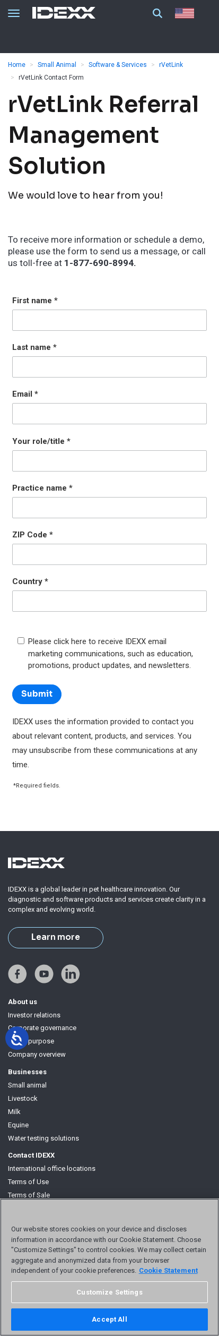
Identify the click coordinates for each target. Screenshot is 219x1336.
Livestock (23, 1098)
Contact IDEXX (31, 1155)
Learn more (55, 937)
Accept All (109, 1319)
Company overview (37, 1054)
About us (22, 1002)
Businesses (27, 1072)
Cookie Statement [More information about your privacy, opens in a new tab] (168, 1270)
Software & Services (118, 64)
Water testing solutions (43, 1138)
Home (16, 64)
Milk (14, 1112)
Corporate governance (42, 1028)
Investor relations (34, 1015)
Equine (18, 1125)
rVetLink (171, 64)
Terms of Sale (29, 1195)
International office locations (51, 1168)
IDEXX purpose (31, 1041)
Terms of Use (28, 1182)
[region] (109, 1267)
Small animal (27, 1085)
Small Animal (57, 64)
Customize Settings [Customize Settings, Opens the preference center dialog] (109, 1292)
